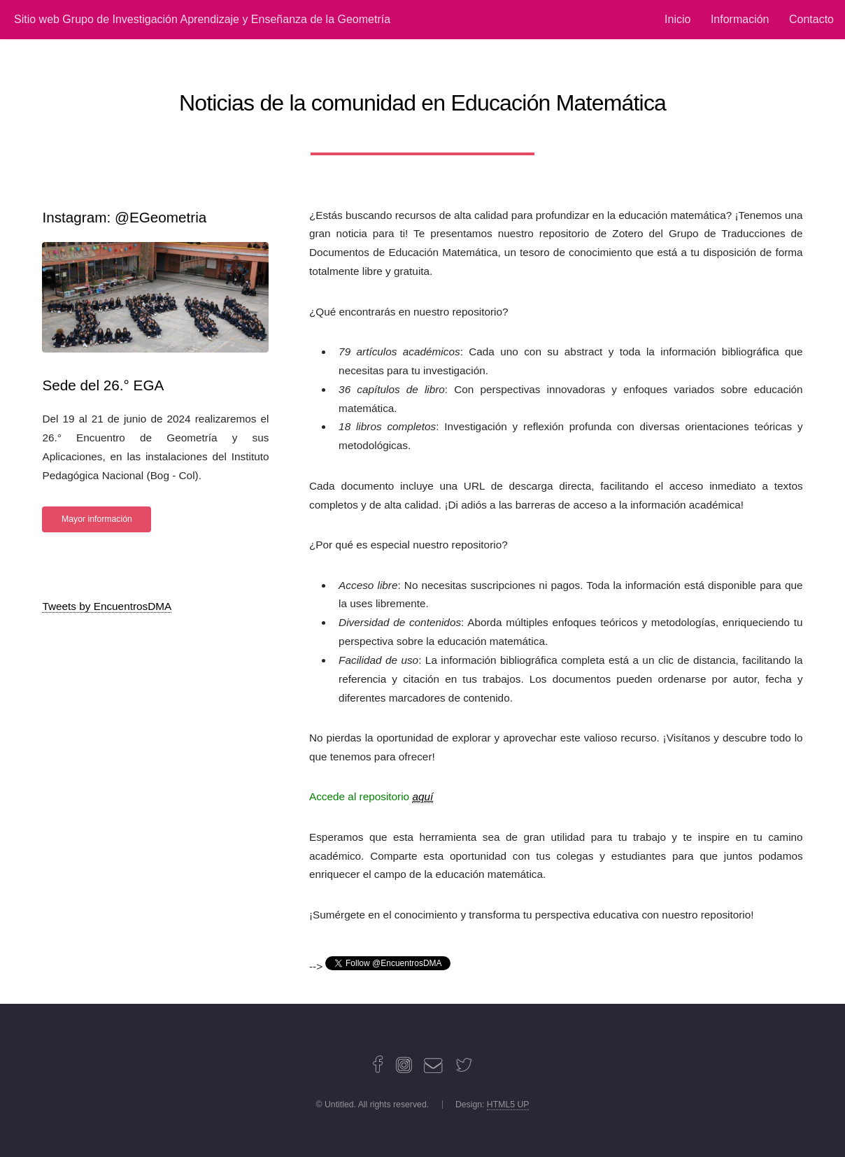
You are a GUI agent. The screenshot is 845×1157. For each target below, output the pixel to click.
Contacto (811, 19)
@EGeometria (160, 217)
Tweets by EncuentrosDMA (106, 606)
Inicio (677, 19)
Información (740, 19)
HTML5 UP (508, 1104)
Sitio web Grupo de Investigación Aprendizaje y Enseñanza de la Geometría (202, 19)
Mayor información (97, 519)
